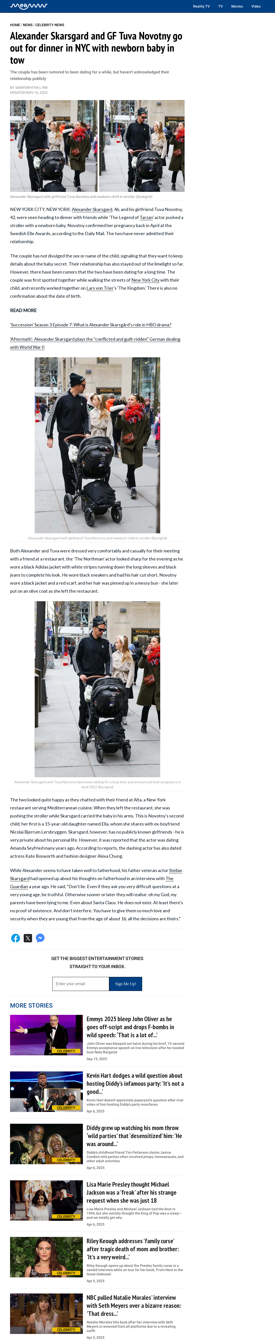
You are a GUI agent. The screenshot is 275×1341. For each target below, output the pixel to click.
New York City (145, 280)
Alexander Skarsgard (92, 209)
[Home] (29, 6)
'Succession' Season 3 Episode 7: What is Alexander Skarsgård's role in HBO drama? (90, 324)
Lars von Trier (100, 288)
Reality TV (201, 6)
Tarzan (146, 217)
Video (256, 6)
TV (220, 6)
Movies (237, 6)
